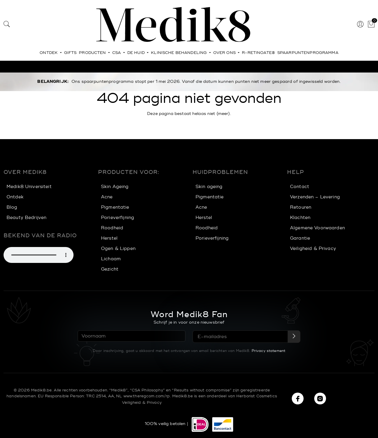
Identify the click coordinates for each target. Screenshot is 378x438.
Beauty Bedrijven (26, 217)
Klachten (300, 217)
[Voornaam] (131, 336)
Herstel (109, 238)
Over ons (225, 52)
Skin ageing (209, 186)
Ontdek (49, 52)
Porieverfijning (117, 217)
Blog (11, 207)
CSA (117, 52)
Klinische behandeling (179, 52)
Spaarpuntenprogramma (307, 52)
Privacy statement (268, 350)
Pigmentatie (115, 207)
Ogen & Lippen (118, 248)
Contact (299, 186)
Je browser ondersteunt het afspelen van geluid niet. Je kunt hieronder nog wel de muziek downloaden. (39, 255)
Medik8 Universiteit (29, 186)
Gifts (70, 52)
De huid (136, 52)
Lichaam (111, 258)
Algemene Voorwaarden (317, 227)
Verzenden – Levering (315, 197)
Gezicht (109, 269)
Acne (107, 197)
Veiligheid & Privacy (313, 248)
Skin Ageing (115, 186)
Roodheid (112, 227)
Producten (93, 52)
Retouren (300, 207)
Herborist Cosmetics (256, 395)
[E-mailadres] (240, 336)
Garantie (300, 238)
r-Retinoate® (258, 52)
